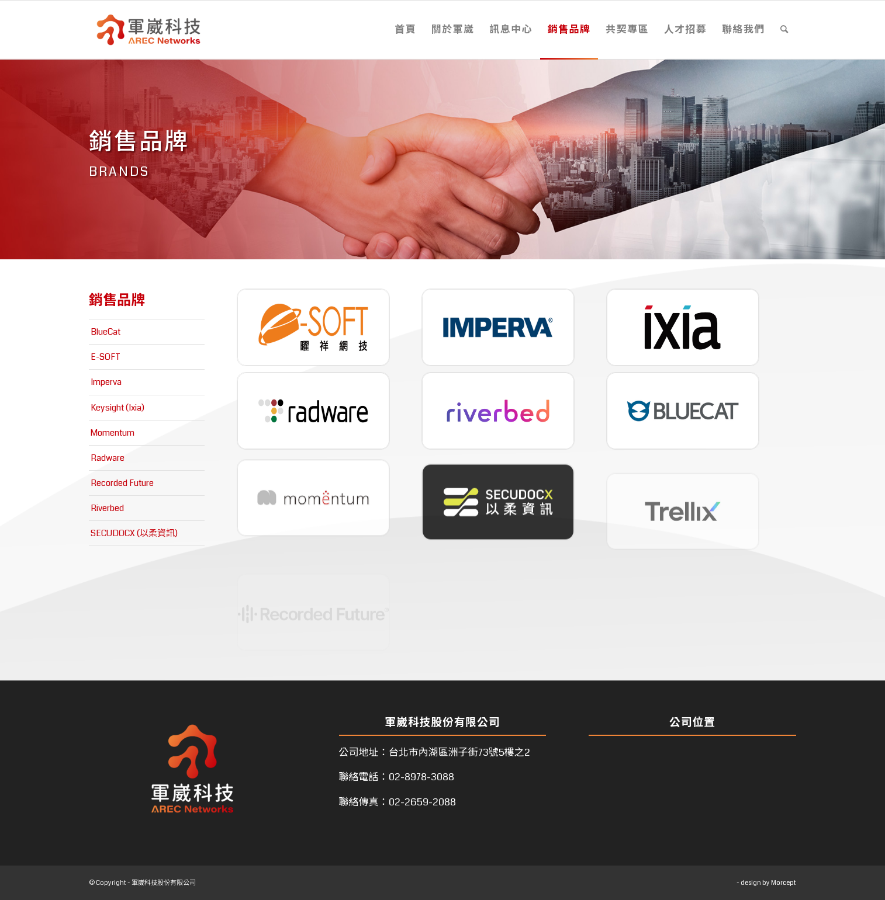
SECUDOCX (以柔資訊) (134, 533)
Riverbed (107, 508)
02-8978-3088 (421, 777)
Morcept (783, 882)
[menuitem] (405, 30)
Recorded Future (122, 483)
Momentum (112, 432)
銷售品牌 (117, 300)
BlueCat (105, 331)
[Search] (784, 30)
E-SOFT (105, 356)
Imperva (106, 382)
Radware (108, 457)
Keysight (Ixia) (117, 407)
